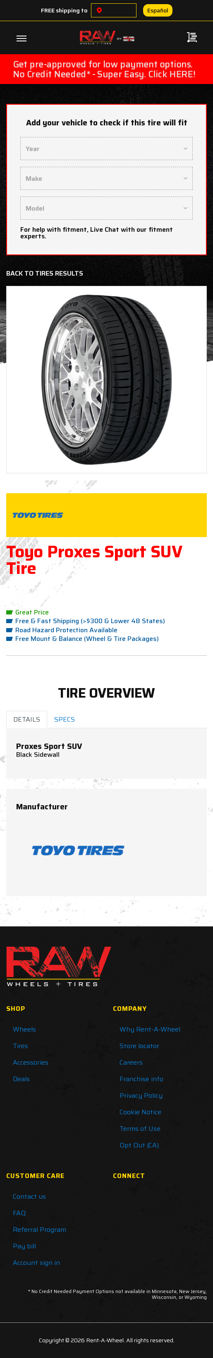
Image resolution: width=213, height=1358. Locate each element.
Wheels (24, 1029)
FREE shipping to (64, 10)
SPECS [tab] (64, 719)
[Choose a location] (99, 10)
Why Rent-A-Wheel (150, 1029)
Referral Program (39, 1229)
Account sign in (36, 1262)
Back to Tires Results (44, 273)
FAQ (19, 1213)
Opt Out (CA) (139, 1145)
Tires (20, 1046)
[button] (28, 380)
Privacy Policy (141, 1095)
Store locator (139, 1046)
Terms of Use (140, 1128)
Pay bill (24, 1246)
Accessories (30, 1062)
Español (157, 10)
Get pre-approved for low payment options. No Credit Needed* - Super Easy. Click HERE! (104, 69)
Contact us (29, 1196)
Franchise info (141, 1079)
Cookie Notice (140, 1112)
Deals (21, 1079)
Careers (131, 1062)
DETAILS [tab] (26, 719)
